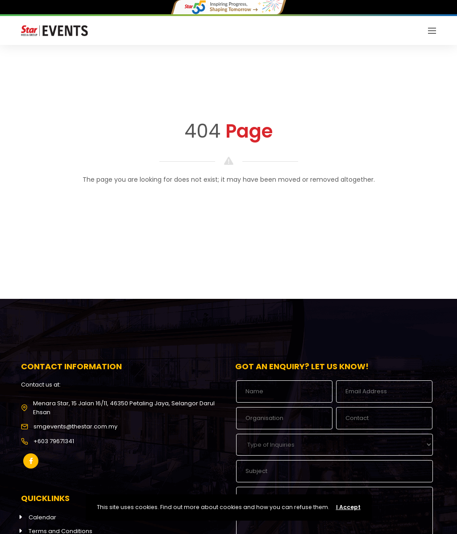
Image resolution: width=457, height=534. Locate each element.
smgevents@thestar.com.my (75, 426)
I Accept (348, 507)
